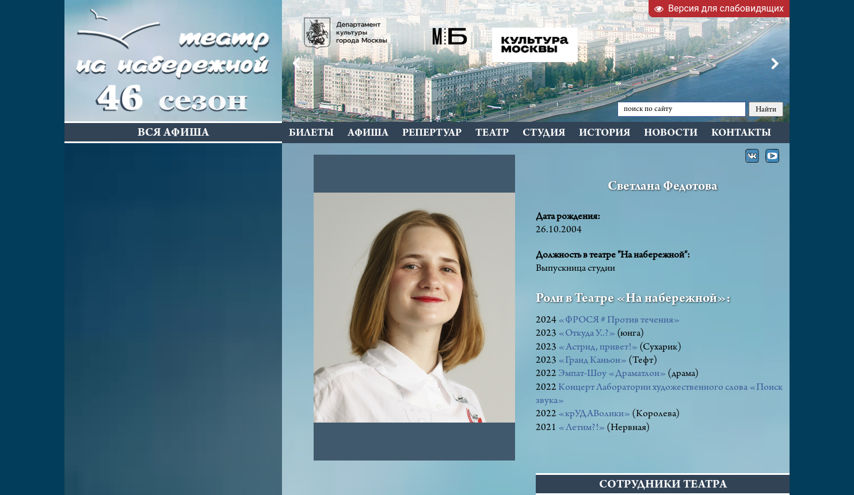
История (604, 133)
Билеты (311, 133)
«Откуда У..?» (586, 334)
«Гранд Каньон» (592, 361)
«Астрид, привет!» (598, 348)
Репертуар (432, 133)
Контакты (741, 133)
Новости (670, 133)
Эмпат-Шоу (583, 374)
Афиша (368, 133)
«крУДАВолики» (594, 414)
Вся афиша (173, 134)
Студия (544, 133)
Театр (492, 133)
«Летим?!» (581, 428)
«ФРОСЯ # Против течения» (619, 321)
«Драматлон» (637, 374)
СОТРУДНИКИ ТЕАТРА (663, 485)
